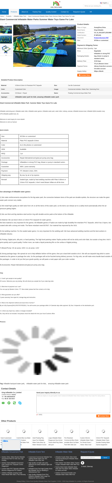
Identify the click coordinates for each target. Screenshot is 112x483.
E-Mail (83, 466)
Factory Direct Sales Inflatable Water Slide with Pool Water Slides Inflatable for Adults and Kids (66, 468)
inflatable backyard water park (14, 384)
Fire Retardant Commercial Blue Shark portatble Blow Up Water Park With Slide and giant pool (71, 442)
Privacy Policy (21, 481)
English (105, 3)
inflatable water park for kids (36, 384)
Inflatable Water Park (20, 16)
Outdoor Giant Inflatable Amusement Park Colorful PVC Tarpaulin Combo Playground (12, 464)
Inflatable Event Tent (36, 452)
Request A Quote (79, 12)
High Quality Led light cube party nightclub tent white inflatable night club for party (40, 464)
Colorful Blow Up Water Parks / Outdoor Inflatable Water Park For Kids (23, 441)
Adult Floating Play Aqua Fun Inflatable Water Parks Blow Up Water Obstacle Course (39, 441)
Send (105, 457)
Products (14, 12)
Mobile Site (85, 469)
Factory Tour (37, 12)
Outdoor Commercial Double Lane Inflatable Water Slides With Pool (65, 473)
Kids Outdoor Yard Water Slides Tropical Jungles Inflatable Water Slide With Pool (67, 463)
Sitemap (90, 466)
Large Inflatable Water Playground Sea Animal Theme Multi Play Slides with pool (55, 441)
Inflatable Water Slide (63, 452)
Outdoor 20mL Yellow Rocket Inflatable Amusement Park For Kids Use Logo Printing (13, 458)
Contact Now (85, 75)
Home (4, 12)
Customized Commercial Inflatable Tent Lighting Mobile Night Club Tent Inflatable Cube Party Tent (40, 458)
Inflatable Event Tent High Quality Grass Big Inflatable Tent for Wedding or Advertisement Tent (40, 470)
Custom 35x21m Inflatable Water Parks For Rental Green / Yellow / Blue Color (86, 441)
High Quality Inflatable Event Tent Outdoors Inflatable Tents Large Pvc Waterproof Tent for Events (39, 476)
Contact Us (65, 12)
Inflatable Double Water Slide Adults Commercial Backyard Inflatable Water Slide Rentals (66, 458)
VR (91, 12)
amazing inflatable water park (58, 384)
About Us (25, 12)
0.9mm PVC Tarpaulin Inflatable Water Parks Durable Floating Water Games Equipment (103, 441)
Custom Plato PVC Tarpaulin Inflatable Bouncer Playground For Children (13, 469)
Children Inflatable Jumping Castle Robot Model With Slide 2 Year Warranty (14, 473)
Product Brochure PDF (101, 38)
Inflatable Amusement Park (12, 452)
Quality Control (51, 12)
